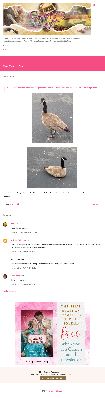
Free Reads (7, 49)
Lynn (12, 223)
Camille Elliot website (50, 49)
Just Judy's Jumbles (18, 240)
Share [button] (96, 204)
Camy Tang (15, 275)
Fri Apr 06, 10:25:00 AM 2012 (23, 251)
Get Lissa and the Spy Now (52, 378)
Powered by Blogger (52, 391)
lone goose (38, 88)
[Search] (94, 4)
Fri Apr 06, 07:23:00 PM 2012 (23, 284)
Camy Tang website (27, 49)
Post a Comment (10, 291)
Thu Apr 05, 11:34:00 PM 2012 (23, 232)
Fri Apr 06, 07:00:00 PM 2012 (23, 268)
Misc (12, 204)
